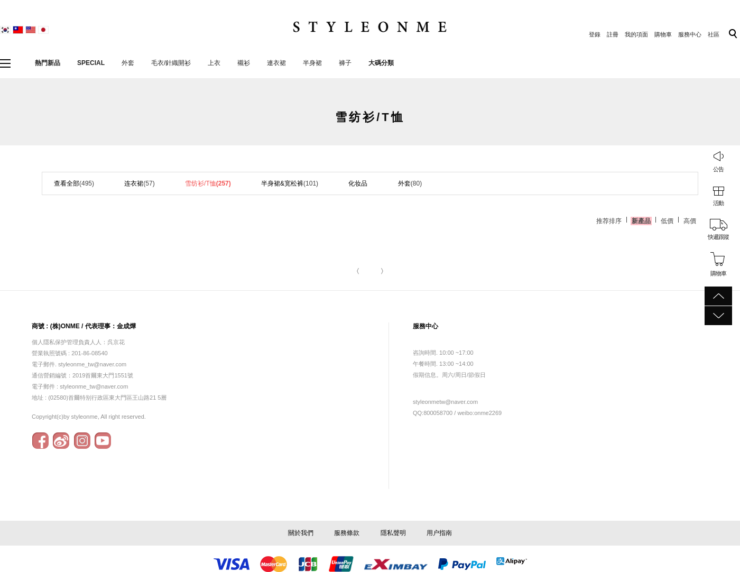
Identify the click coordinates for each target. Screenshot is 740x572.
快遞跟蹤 (718, 237)
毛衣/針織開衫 (171, 63)
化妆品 (357, 183)
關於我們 (300, 533)
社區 (713, 34)
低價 (667, 221)
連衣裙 (276, 63)
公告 (718, 169)
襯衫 (243, 63)
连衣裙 (139, 183)
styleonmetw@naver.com (445, 402)
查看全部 (74, 183)
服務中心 (689, 34)
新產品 (641, 221)
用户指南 (439, 533)
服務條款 (346, 533)
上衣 (214, 63)
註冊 (612, 34)
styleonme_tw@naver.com (94, 386)
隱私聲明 (393, 533)
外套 (128, 63)
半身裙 (312, 63)
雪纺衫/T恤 (208, 183)
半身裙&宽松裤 (289, 183)
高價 (689, 221)
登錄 (594, 34)
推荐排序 (609, 221)
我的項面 (636, 34)
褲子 (345, 63)
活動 (718, 203)
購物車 (663, 34)
